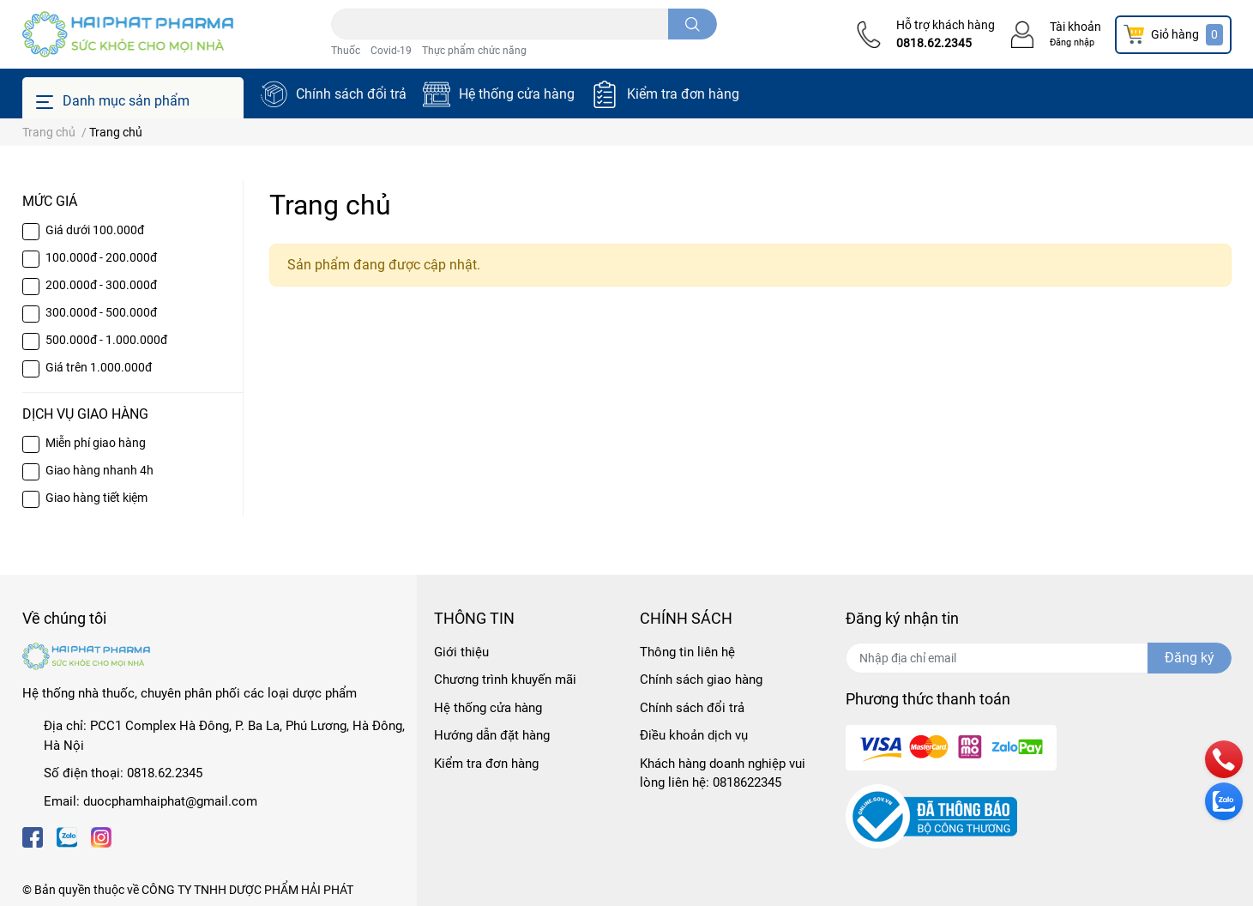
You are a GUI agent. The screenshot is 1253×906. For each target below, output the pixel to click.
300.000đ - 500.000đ (101, 312)
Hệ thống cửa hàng (517, 94)
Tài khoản (1075, 26)
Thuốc (345, 51)
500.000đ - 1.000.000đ (106, 340)
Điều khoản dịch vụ (694, 735)
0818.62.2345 (934, 43)
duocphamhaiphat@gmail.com (170, 801)
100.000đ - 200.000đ (101, 257)
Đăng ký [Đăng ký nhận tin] (1189, 657)
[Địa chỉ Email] (1039, 658)
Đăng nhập (1072, 42)
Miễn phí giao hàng (95, 443)
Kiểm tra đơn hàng (683, 94)
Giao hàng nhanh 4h (99, 470)
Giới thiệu (461, 652)
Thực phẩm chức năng (474, 51)
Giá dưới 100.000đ (94, 230)
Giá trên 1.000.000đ (98, 367)
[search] (692, 24)
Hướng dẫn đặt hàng (492, 735)
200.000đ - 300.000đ (101, 285)
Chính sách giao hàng (701, 679)
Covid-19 (391, 51)
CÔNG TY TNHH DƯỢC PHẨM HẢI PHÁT (247, 890)
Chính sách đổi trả (351, 94)
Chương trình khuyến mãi (505, 679)
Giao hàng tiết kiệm (96, 497)
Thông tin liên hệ (687, 652)
